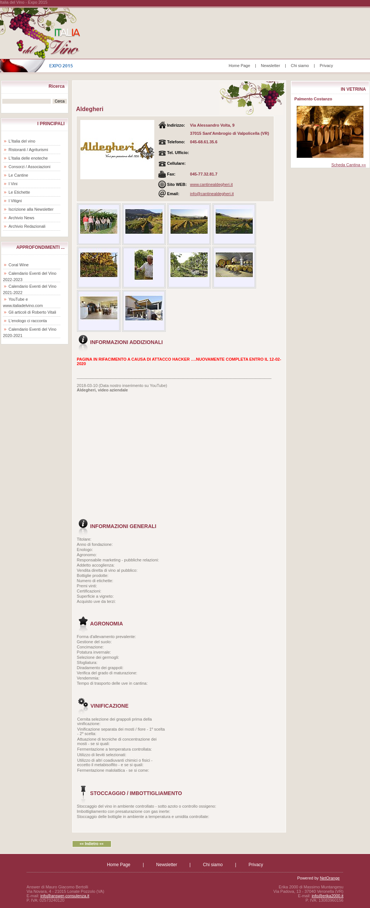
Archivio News (21, 218)
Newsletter (270, 65)
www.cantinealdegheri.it (211, 184)
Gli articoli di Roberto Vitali (32, 312)
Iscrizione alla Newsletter (31, 209)
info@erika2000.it (327, 896)
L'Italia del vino (22, 141)
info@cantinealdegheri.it (212, 193)
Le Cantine (18, 175)
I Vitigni (15, 200)
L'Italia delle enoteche (28, 158)
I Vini (13, 183)
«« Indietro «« (91, 844)
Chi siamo (300, 65)
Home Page (239, 65)
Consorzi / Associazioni (29, 166)
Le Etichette (19, 192)
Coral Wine (18, 265)
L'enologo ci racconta (28, 320)
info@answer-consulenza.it (64, 896)
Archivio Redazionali (27, 226)
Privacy (326, 65)
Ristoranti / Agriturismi (28, 149)
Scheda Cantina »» (348, 165)
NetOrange (330, 878)
